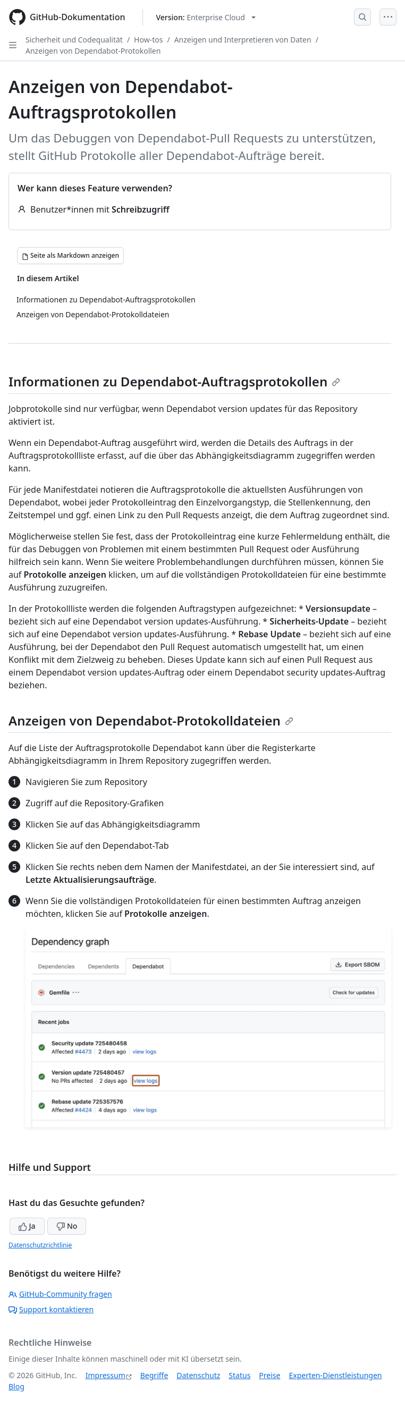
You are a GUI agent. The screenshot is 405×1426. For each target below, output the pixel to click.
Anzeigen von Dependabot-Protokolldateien (151, 720)
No (66, 1226)
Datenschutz (198, 1375)
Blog (16, 1386)
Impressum (105, 1375)
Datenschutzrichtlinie (40, 1245)
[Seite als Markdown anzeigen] (70, 255)
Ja (27, 1226)
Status (239, 1375)
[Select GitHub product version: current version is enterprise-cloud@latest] (205, 17)
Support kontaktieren (51, 1309)
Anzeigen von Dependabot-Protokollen (93, 51)
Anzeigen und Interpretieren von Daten (242, 40)
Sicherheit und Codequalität (74, 40)
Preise (269, 1375)
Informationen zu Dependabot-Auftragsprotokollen (174, 381)
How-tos (148, 40)
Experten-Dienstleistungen (335, 1375)
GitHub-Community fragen (60, 1294)
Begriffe (154, 1375)
